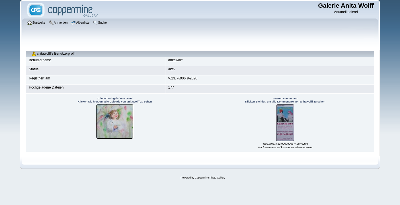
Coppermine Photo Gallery (210, 177)
